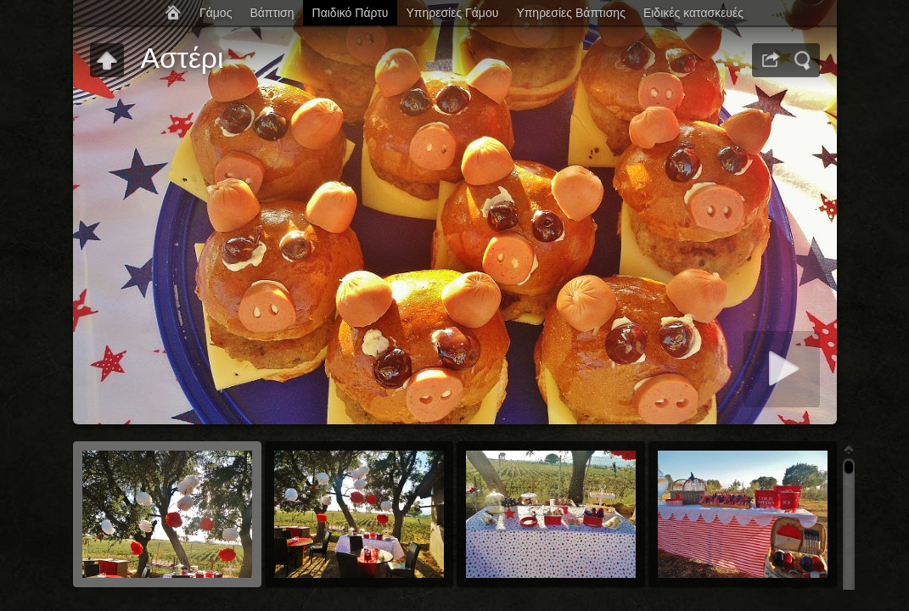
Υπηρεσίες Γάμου (452, 13)
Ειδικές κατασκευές (693, 13)
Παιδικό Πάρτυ (350, 13)
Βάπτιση (272, 13)
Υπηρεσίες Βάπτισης (571, 13)
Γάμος (215, 13)
